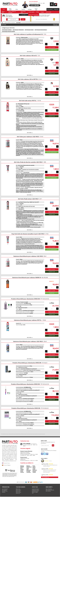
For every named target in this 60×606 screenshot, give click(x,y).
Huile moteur (48, 12)
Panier (56, 4)
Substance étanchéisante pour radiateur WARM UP (26, 277)
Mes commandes (49, 489)
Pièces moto (18, 491)
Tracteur (23, 9)
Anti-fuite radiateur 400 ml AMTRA (28, 79)
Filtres (37, 12)
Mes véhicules (48, 491)
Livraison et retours (35, 489)
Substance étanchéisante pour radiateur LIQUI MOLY (28, 256)
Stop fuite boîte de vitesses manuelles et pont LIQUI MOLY (28, 234)
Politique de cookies (35, 490)
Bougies (42, 12)
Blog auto (3, 492)
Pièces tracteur (18, 492)
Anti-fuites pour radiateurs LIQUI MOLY (28, 137)
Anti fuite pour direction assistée (8, 31)
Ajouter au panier (51, 47)
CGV (32, 493)
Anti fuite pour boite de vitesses (41, 29)
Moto (17, 9)
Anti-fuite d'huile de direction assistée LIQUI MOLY (28, 162)
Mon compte (49, 487)
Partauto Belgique (6, 465)
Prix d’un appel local (36, 6)
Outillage (30, 9)
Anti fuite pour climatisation (18, 29)
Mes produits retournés (50, 490)
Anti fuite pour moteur (29, 29)
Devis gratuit (49, 9)
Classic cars (36, 9)
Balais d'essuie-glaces (33, 14)
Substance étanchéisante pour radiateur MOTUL (27, 320)
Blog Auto (56, 9)
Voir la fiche (30, 51)
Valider (23, 19)
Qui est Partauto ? (5, 489)
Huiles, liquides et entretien (10, 22)
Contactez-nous (4, 491)
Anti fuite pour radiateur (6, 29)
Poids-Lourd (10, 9)
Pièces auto (18, 489)
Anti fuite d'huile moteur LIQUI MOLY (28, 199)
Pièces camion (18, 490)
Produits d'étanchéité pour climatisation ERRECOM (25, 299)
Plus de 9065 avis (45, 477)
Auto (4, 9)
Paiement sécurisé (35, 491)
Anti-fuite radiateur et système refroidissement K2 (28, 34)
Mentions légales (35, 492)
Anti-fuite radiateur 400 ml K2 (28, 56)
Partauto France (6, 463)
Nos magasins (4, 490)
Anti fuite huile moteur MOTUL (27, 101)
